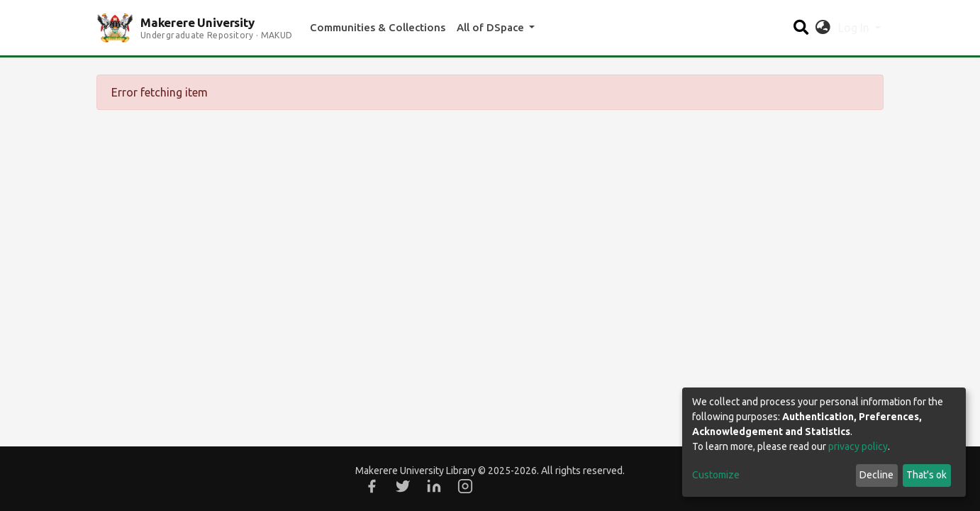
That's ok (926, 474)
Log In (855, 27)
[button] (823, 27)
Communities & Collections (377, 27)
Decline (876, 474)
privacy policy (858, 446)
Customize (716, 474)
